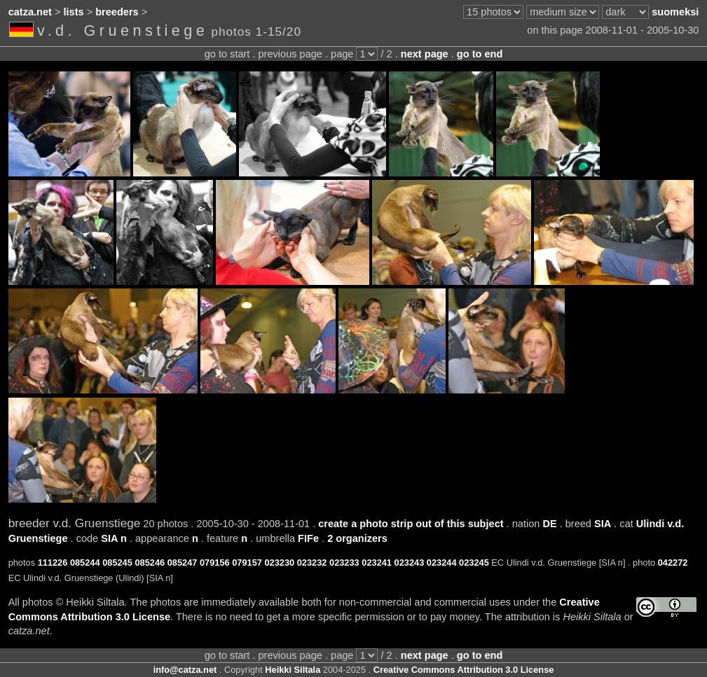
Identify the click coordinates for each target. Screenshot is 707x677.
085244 (85, 562)
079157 (247, 562)
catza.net (30, 12)
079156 (215, 562)
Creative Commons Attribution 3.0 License (463, 669)
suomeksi (675, 12)
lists (74, 12)
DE (549, 523)
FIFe (308, 538)
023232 (312, 562)
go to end (479, 54)
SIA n (114, 538)
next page (424, 54)
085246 (150, 562)
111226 (53, 562)
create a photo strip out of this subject (410, 523)
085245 (117, 562)
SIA (602, 523)
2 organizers (357, 538)
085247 (182, 562)
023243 (409, 562)
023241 (377, 562)
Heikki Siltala (292, 669)
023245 (474, 562)
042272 (673, 562)
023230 (279, 562)
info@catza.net (185, 669)
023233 (344, 562)
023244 (442, 562)
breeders (116, 12)
